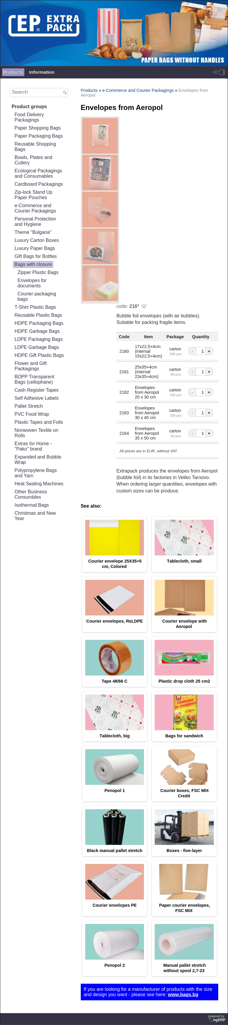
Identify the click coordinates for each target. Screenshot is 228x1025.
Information (41, 72)
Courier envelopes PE (115, 905)
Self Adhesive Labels (37, 398)
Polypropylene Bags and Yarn (36, 473)
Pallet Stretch (29, 406)
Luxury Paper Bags (35, 248)
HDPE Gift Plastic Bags (39, 355)
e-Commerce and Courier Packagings (35, 208)
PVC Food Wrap (32, 414)
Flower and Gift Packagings (31, 366)
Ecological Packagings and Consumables (38, 173)
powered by (217, 1018)
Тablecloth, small (184, 561)
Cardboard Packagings (39, 184)
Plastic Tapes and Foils (39, 422)
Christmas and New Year (35, 516)
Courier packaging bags (37, 296)
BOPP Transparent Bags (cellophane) (34, 379)
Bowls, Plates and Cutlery (33, 160)
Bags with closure (33, 264)
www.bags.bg (183, 994)
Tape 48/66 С (115, 681)
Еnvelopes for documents (32, 283)
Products (13, 72)
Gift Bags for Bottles (36, 256)
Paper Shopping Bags (38, 127)
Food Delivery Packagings (29, 117)
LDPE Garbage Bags (37, 347)
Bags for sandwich (184, 735)
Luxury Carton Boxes (37, 240)
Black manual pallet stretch (114, 850)
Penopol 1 (114, 790)
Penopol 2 (114, 965)
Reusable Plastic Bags (38, 315)
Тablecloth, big (114, 735)
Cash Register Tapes (36, 390)
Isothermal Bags (32, 505)
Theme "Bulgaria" (33, 232)
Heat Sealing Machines (39, 483)
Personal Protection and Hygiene (35, 221)
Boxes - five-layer (184, 850)
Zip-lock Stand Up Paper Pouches (33, 195)
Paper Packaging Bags (39, 135)
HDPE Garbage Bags (37, 331)
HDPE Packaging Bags (39, 323)
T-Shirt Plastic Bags (35, 307)
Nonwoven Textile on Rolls (36, 433)
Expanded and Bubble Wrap (38, 459)
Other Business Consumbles (31, 494)
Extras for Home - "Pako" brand (33, 446)
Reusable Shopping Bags (35, 146)
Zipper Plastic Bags (38, 272)
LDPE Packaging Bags (39, 339)
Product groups (29, 106)
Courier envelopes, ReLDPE (114, 621)
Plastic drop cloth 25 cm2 (184, 681)
